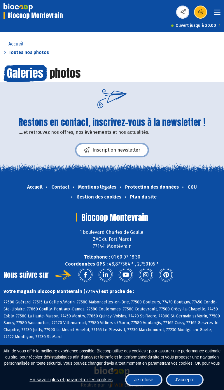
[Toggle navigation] (217, 14)
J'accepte (185, 379)
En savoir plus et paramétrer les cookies (71, 379)
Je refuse (143, 379)
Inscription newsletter (112, 150)
